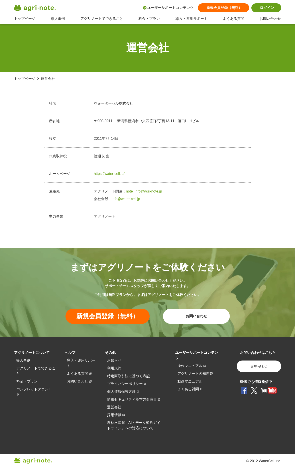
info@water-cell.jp (126, 199)
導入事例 (58, 18)
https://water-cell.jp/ (109, 174)
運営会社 (114, 407)
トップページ (24, 18)
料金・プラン (149, 18)
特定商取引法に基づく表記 (128, 376)
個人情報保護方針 (121, 391)
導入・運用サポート (191, 18)
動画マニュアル (189, 381)
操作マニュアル (189, 366)
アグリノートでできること (101, 18)
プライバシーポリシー (125, 384)
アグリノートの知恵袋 (195, 373)
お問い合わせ (270, 18)
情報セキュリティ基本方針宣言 (132, 399)
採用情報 (114, 415)
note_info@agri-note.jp (144, 191)
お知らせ (114, 360)
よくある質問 (233, 18)
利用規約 (114, 368)
